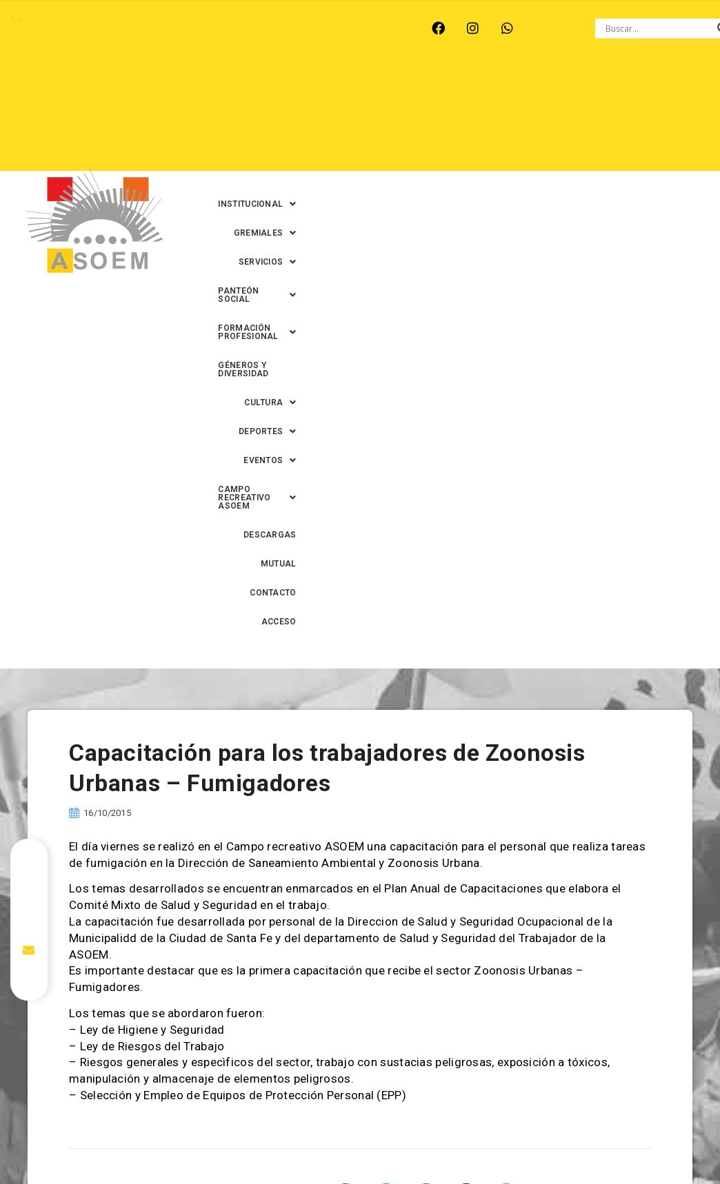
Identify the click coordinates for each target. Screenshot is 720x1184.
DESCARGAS (525, 147)
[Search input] (658, 28)
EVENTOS (298, 147)
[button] (366, 88)
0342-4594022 (593, 1152)
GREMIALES (457, 89)
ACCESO (659, 176)
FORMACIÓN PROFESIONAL (340, 118)
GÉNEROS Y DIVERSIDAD (474, 118)
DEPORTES (648, 118)
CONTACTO (653, 147)
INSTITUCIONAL (367, 89)
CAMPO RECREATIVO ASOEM (412, 147)
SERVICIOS (539, 89)
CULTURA (571, 118)
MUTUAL (591, 147)
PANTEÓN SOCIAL (632, 89)
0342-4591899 (366, 1177)
